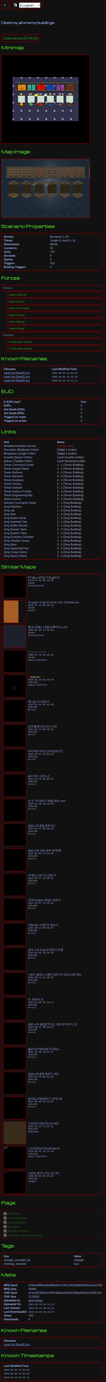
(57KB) (20, 38)
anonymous (35, 1300)
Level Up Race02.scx (17, 372)
